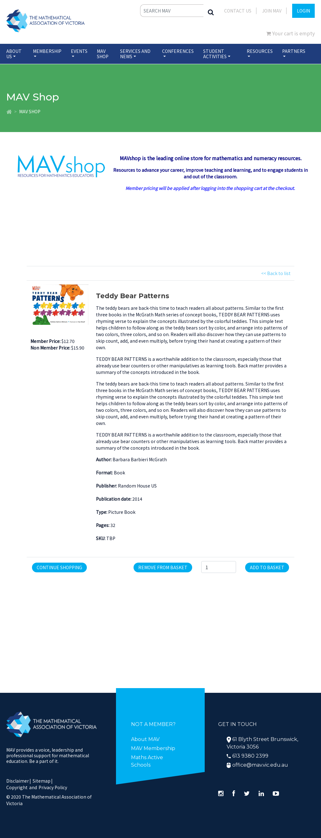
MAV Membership (153, 748)
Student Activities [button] (215, 53)
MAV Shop (102, 53)
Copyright (17, 787)
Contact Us (237, 11)
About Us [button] (14, 53)
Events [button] (79, 51)
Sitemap (41, 781)
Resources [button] (260, 51)
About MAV (145, 739)
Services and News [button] (135, 53)
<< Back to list (276, 273)
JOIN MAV (272, 11)
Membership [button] (47, 51)
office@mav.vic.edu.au (260, 765)
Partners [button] (293, 51)
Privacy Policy (53, 787)
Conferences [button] (178, 51)
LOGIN (303, 11)
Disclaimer (18, 781)
